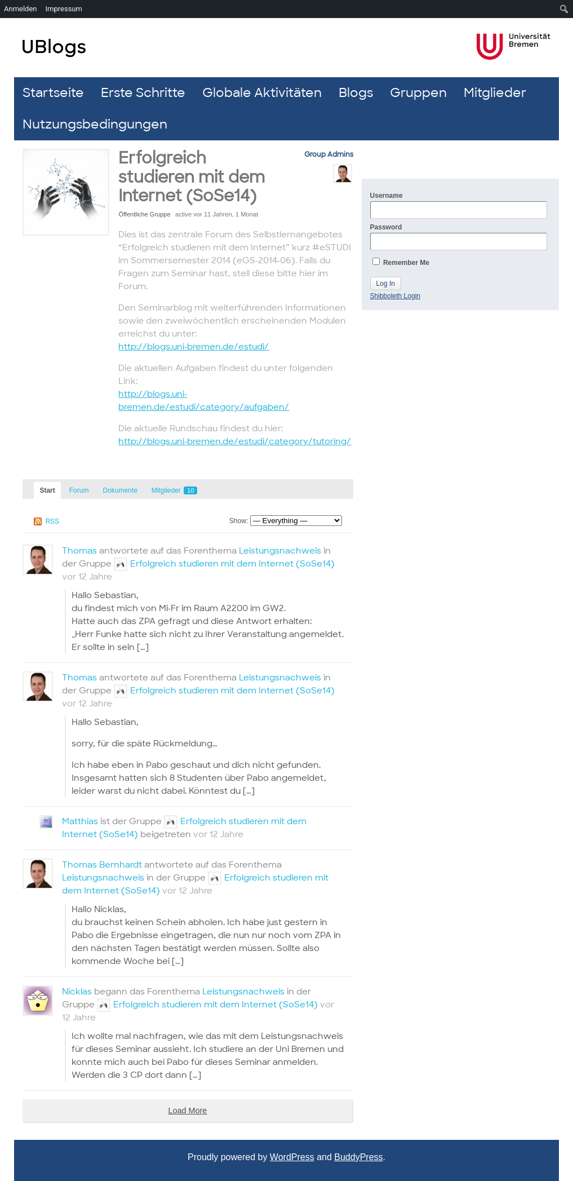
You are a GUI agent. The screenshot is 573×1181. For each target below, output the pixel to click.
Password (458, 236)
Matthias (80, 821)
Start (47, 490)
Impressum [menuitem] (64, 9)
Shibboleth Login (395, 296)
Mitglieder (495, 93)
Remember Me (400, 262)
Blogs (356, 93)
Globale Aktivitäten (262, 93)
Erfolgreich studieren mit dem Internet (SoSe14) (191, 177)
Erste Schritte (143, 93)
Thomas (79, 550)
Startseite (53, 93)
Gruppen (418, 93)
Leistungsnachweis (280, 550)
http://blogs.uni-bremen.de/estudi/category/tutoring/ (234, 441)
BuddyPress (358, 1157)
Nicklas (77, 991)
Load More (187, 1110)
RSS (52, 521)
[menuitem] (564, 9)
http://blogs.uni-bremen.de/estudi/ (193, 346)
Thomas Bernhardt (102, 864)
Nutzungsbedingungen (95, 124)
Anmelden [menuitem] (20, 9)
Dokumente (120, 490)
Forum (79, 490)
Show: (238, 521)
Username (458, 205)
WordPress (292, 1157)
